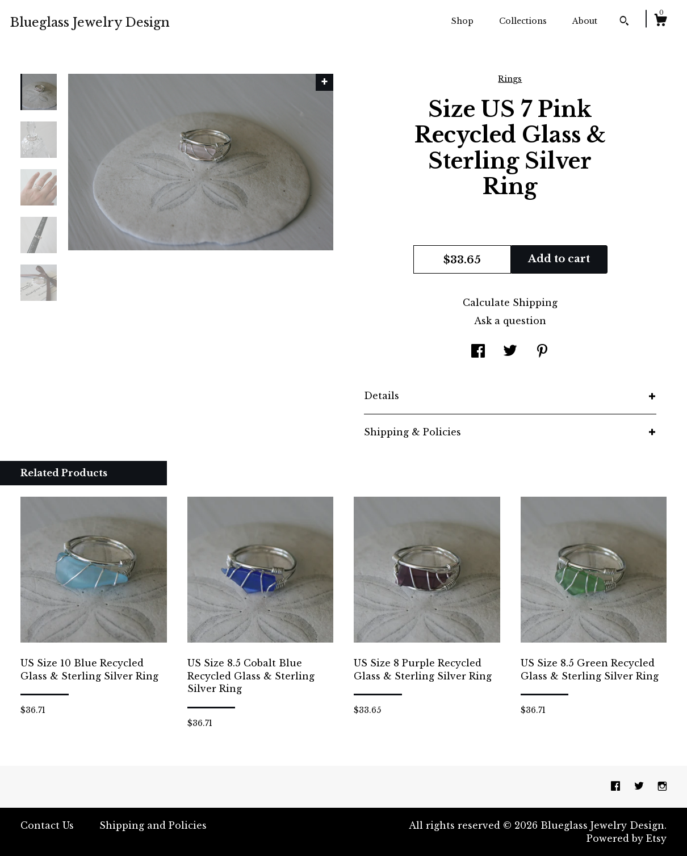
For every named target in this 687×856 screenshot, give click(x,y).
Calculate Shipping (510, 302)
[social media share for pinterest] (542, 352)
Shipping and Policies (153, 825)
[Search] (624, 22)
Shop (462, 21)
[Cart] (660, 21)
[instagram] (662, 786)
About (584, 21)
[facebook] (617, 786)
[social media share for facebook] (478, 352)
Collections (523, 21)
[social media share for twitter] (510, 352)
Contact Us (47, 825)
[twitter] (640, 786)
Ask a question (510, 320)
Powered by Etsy (627, 838)
